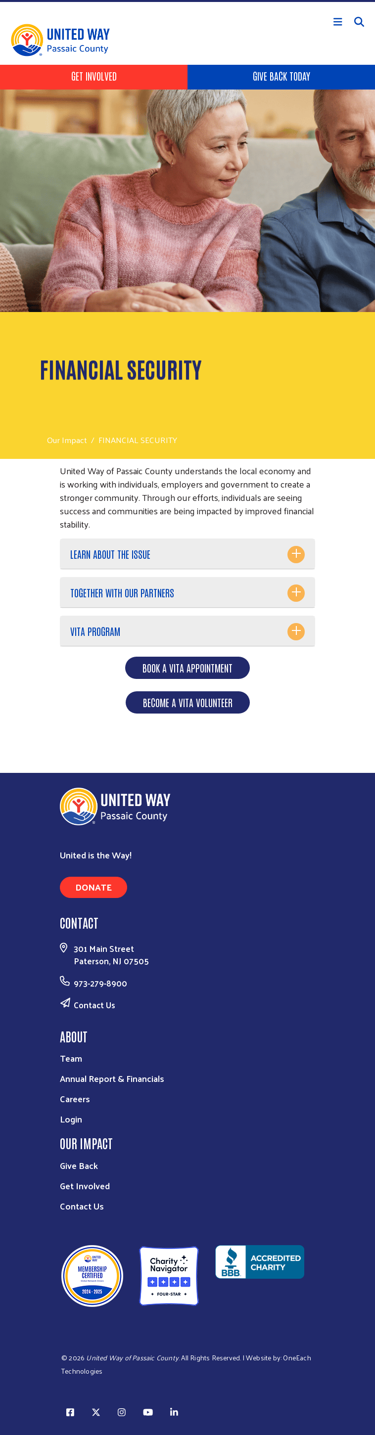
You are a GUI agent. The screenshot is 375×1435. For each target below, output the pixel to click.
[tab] (187, 554)
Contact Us (94, 1004)
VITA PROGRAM (95, 631)
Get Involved (94, 75)
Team (71, 1058)
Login (71, 1118)
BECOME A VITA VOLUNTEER (188, 702)
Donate (93, 887)
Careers (75, 1098)
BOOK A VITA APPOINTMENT (187, 667)
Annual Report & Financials (112, 1078)
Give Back (79, 1165)
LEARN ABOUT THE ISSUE (110, 553)
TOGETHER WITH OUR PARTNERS (122, 592)
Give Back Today (281, 75)
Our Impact (67, 440)
